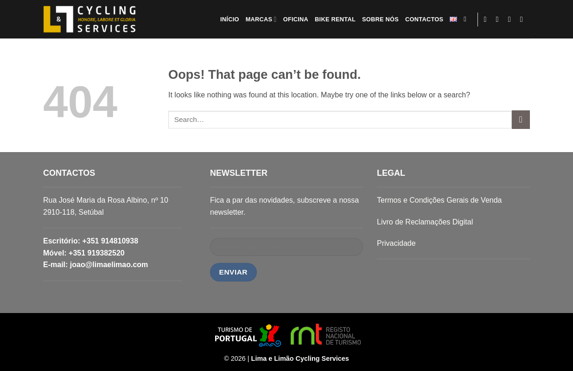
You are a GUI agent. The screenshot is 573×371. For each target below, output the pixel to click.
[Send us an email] (512, 19)
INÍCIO (229, 19)
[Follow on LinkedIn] (524, 19)
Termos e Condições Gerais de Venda (439, 200)
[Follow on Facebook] (487, 19)
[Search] (467, 19)
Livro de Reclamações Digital (425, 222)
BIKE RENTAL (335, 19)
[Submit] (521, 119)
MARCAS (261, 19)
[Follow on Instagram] (499, 19)
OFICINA (295, 19)
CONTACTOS (424, 19)
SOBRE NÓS (380, 19)
